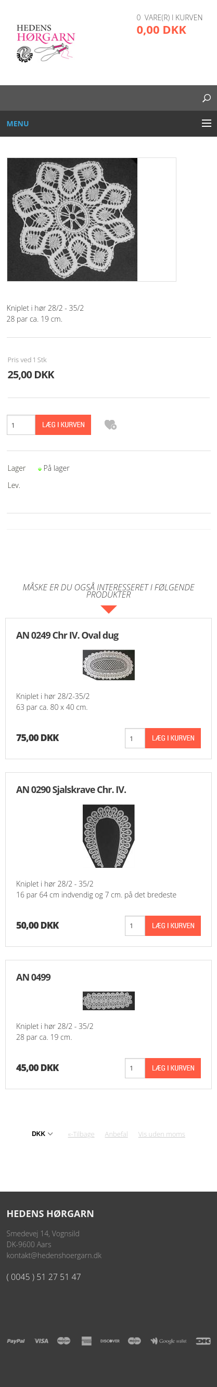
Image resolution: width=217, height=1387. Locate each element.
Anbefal (116, 1134)
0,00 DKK (161, 29)
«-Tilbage (81, 1134)
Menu (18, 123)
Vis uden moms (161, 1134)
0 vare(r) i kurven (170, 17)
